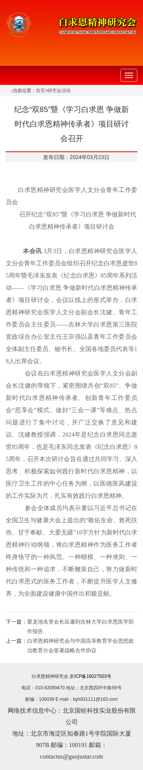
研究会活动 (59, 90)
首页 (40, 90)
